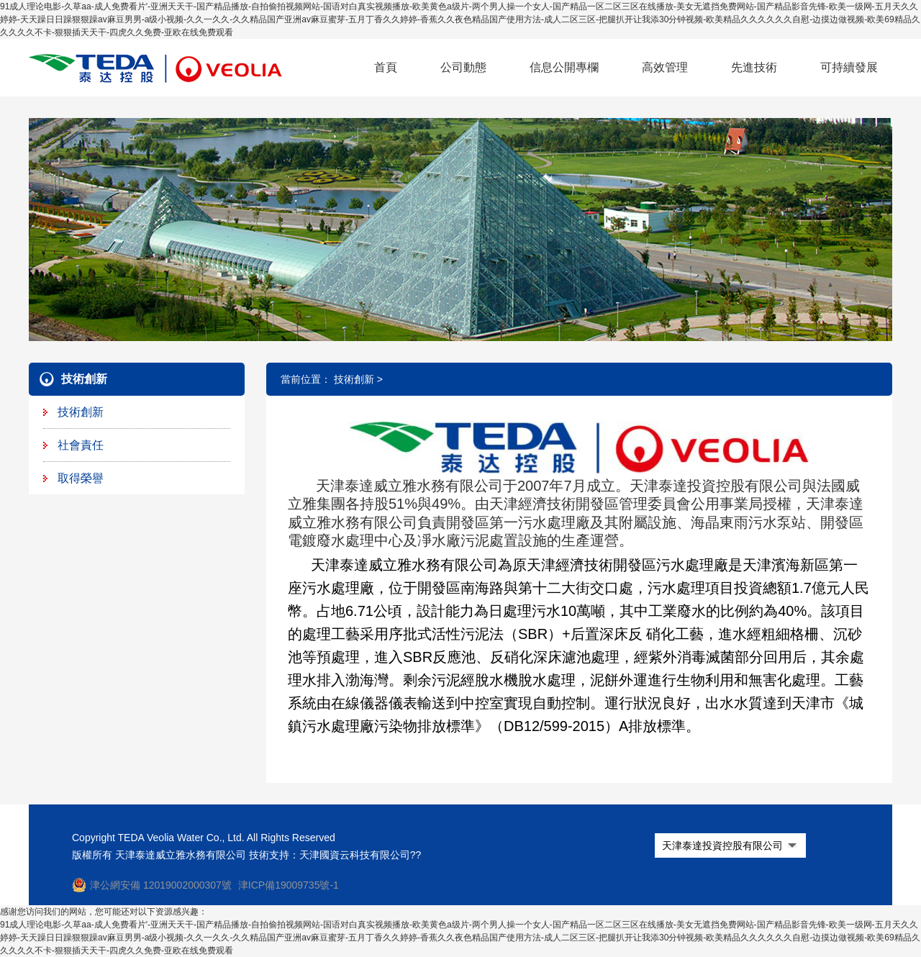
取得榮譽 (81, 478)
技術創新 (81, 412)
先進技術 (754, 67)
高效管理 (665, 67)
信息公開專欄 (564, 67)
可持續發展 (849, 67)
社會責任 (81, 445)
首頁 (385, 67)
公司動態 (463, 67)
